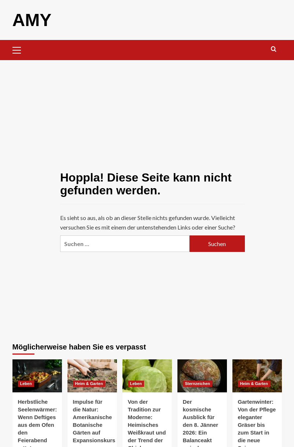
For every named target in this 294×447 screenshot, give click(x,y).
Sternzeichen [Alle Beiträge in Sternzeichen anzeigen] (197, 383)
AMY (32, 19)
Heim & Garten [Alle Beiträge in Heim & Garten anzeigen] (89, 383)
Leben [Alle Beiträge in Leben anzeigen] (26, 383)
